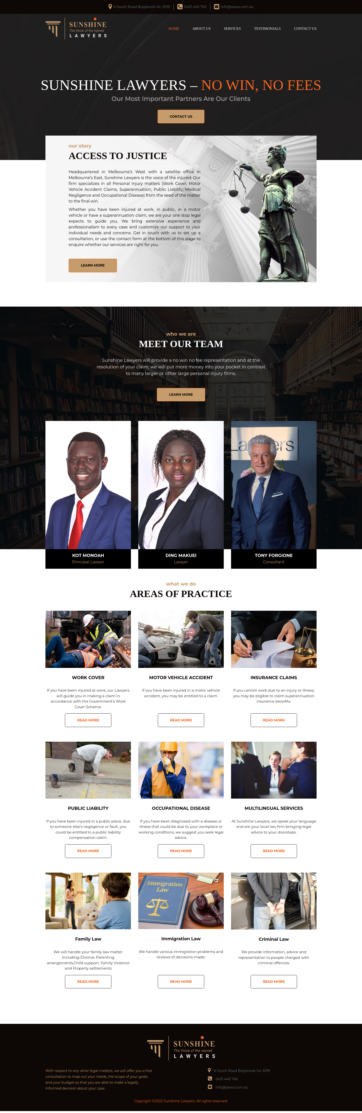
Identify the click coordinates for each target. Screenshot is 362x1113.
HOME (174, 29)
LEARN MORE (93, 266)
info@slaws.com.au (237, 7)
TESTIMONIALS (267, 29)
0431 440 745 (195, 7)
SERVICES (232, 29)
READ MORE (88, 721)
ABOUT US (201, 29)
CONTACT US (305, 29)
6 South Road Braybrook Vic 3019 (142, 7)
